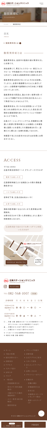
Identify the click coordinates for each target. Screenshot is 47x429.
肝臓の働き (32, 383)
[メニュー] (41, 4)
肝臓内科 (29, 380)
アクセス (9, 365)
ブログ (8, 376)
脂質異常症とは (12, 43)
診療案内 (9, 361)
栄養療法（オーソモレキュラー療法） (35, 395)
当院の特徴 (10, 354)
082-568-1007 (21, 293)
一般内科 (9, 380)
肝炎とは (31, 391)
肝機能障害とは (34, 387)
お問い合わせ (31, 371)
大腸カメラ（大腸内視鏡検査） (15, 394)
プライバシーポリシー (34, 375)
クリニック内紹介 (32, 350)
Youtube (14, 286)
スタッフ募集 (31, 361)
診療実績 (29, 354)
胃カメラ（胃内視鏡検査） (15, 388)
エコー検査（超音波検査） (15, 400)
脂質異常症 (12, 405)
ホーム (8, 350)
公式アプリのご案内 (33, 357)
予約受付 (35, 425)
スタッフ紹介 (11, 369)
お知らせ (9, 372)
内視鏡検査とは (14, 383)
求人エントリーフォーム (34, 366)
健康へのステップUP (34, 401)
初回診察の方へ (12, 357)
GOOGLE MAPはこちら (16, 262)
